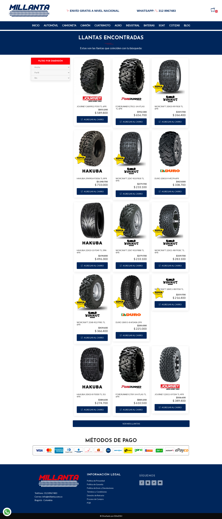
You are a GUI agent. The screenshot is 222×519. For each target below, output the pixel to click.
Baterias (149, 25)
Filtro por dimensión (50, 61)
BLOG (187, 25)
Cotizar (174, 25)
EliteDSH (118, 516)
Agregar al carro (92, 119)
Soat (162, 25)
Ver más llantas (131, 423)
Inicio (36, 25)
